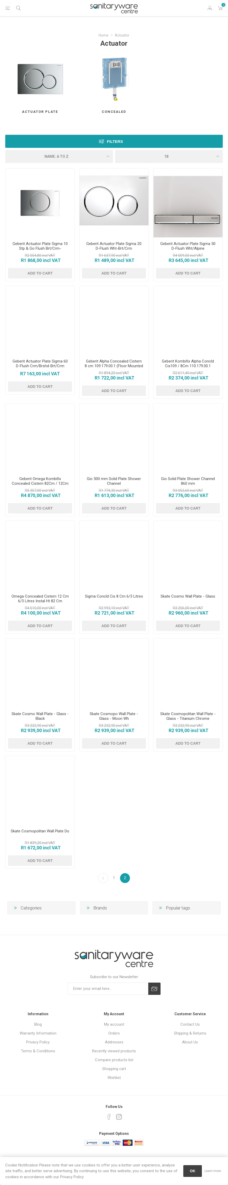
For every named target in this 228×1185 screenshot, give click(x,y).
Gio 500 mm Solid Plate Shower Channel (114, 481)
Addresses (114, 1042)
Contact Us (190, 1024)
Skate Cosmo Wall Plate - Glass (188, 596)
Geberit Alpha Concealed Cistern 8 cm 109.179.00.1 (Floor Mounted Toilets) (114, 366)
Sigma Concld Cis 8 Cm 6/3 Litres (114, 596)
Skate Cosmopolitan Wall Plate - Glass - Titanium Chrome (188, 716)
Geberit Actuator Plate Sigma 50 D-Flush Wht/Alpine (187, 246)
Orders (114, 1033)
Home (104, 35)
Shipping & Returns (190, 1033)
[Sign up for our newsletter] (108, 989)
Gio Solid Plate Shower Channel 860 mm (188, 481)
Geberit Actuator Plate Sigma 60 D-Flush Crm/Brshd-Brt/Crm (40, 363)
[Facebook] (109, 1117)
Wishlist (114, 1077)
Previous (103, 878)
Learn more (212, 1171)
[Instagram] (119, 1117)
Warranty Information (38, 1033)
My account (114, 1024)
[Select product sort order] (59, 156)
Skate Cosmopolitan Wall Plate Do (40, 831)
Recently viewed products (114, 1051)
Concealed (114, 112)
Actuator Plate (40, 112)
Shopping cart (114, 1068)
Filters (115, 141)
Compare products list (114, 1060)
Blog (38, 1024)
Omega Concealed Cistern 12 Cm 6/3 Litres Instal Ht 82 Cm (40, 598)
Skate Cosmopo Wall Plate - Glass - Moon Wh (114, 716)
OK (192, 1171)
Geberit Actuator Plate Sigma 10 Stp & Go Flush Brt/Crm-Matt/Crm (40, 248)
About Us (190, 1042)
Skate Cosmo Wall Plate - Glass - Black (40, 716)
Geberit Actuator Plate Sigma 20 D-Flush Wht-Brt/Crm (113, 246)
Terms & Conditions (38, 1051)
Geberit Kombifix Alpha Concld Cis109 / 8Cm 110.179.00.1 (188, 363)
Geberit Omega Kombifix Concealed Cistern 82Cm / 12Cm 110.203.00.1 (40, 483)
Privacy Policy (38, 1042)
